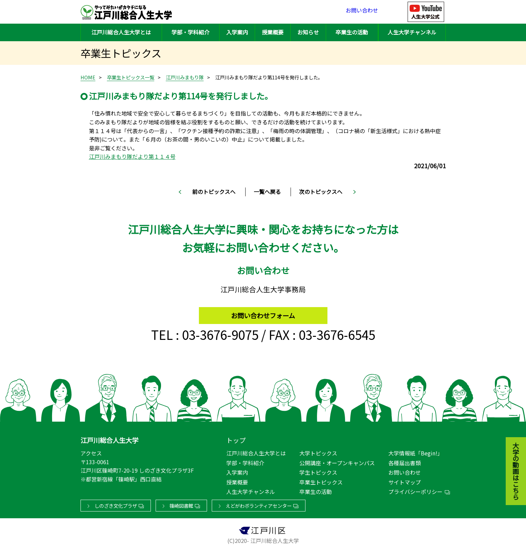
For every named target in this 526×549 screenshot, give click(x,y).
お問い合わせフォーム (263, 312)
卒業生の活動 (352, 32)
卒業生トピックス (321, 481)
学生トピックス (318, 471)
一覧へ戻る (267, 192)
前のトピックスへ (213, 192)
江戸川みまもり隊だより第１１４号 (132, 156)
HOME (88, 77)
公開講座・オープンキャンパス (337, 461)
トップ (236, 439)
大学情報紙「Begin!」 (415, 452)
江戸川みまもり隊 (185, 77)
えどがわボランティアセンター (259, 504)
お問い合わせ (362, 11)
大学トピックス (318, 452)
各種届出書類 (404, 461)
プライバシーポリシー (415, 490)
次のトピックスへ (320, 192)
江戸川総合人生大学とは (121, 32)
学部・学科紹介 (190, 32)
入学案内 (237, 32)
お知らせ (308, 32)
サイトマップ (404, 481)
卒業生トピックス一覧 (130, 77)
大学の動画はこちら (511, 434)
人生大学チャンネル (412, 32)
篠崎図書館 (181, 504)
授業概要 (272, 32)
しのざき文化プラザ (115, 504)
